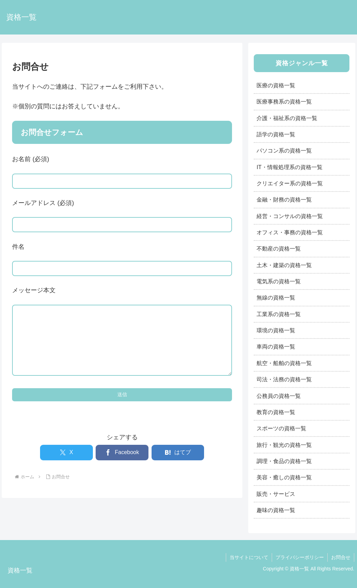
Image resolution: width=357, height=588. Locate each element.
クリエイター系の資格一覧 (290, 183)
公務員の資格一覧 (279, 396)
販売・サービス (276, 494)
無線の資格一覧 (276, 297)
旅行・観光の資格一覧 (284, 445)
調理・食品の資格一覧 (284, 461)
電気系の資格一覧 (279, 281)
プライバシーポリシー (300, 557)
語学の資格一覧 (276, 134)
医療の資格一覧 (276, 85)
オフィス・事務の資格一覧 (290, 232)
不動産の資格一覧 (279, 248)
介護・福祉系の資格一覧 (287, 118)
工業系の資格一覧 (279, 314)
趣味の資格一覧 (276, 510)
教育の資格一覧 (276, 412)
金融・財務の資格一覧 (284, 199)
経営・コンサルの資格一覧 (290, 216)
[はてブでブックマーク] (178, 466)
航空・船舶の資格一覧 (284, 363)
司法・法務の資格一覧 (284, 379)
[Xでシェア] (66, 466)
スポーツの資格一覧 (281, 428)
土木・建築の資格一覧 (284, 265)
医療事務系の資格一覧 (284, 101)
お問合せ (340, 557)
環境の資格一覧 (276, 330)
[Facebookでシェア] (122, 466)
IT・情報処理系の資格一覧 (289, 167)
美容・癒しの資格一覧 (284, 477)
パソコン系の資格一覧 (284, 150)
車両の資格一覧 (276, 346)
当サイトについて (249, 557)
